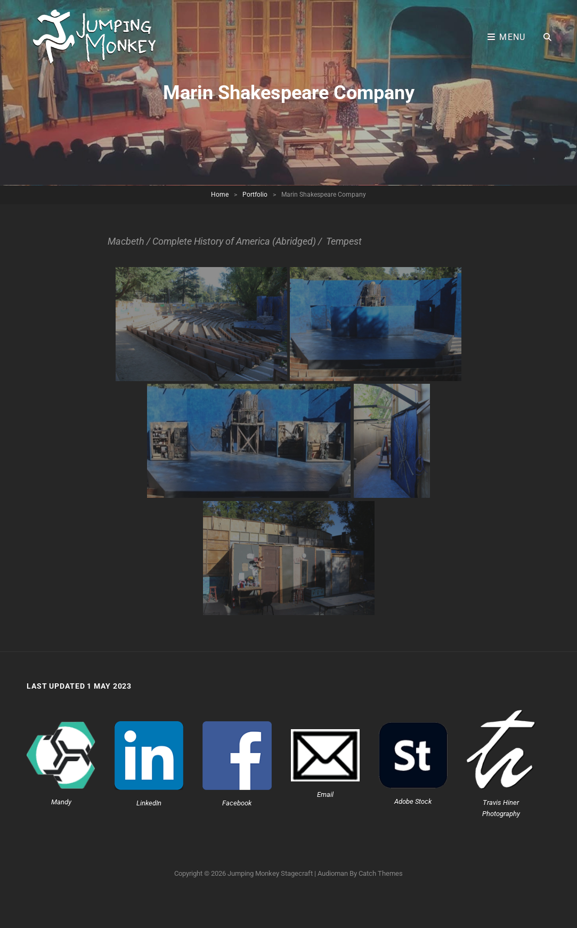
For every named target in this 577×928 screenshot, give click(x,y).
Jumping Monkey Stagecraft (270, 873)
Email (325, 794)
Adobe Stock (413, 801)
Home (220, 194)
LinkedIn (148, 803)
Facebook (236, 803)
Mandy (61, 802)
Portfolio (254, 194)
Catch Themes (381, 873)
